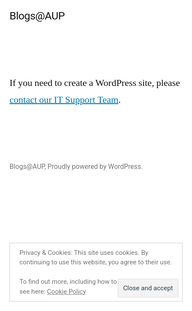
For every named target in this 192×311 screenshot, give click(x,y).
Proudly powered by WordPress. (95, 166)
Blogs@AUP (37, 16)
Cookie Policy (66, 291)
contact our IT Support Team (64, 100)
